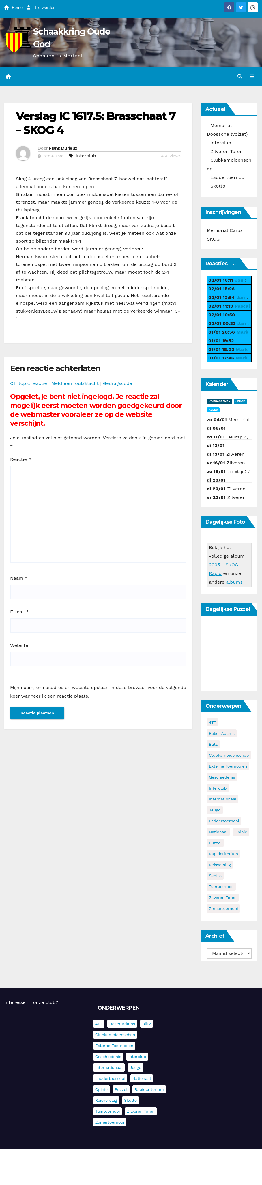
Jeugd (240, 401)
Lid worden (41, 7)
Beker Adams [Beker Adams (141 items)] (222, 733)
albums (234, 582)
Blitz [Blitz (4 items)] (213, 744)
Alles (213, 409)
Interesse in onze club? (31, 1002)
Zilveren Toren (226, 151)
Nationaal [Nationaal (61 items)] (218, 832)
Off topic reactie (28, 383)
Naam (18, 578)
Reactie (20, 459)
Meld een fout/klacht (75, 383)
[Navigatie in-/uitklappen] (252, 77)
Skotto (217, 186)
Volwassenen (220, 401)
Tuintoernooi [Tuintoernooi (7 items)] (221, 886)
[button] (239, 76)
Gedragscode (117, 383)
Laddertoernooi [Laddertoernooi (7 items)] (224, 821)
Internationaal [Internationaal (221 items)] (222, 799)
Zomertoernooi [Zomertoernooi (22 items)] (223, 908)
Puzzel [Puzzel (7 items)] (215, 843)
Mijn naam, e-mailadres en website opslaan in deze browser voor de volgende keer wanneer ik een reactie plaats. (98, 692)
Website (19, 645)
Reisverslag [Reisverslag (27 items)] (220, 864)
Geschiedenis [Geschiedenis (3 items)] (222, 777)
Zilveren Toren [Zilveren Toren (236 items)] (223, 897)
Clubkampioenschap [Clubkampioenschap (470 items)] (229, 755)
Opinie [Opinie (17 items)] (241, 832)
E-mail (19, 611)
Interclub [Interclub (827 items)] (218, 788)
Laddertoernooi (228, 177)
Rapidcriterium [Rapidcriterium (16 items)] (223, 853)
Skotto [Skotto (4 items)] (215, 875)
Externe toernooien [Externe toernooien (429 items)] (228, 766)
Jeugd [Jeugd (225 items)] (215, 810)
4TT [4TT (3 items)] (212, 722)
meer (234, 264)
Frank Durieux (63, 148)
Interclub (86, 155)
